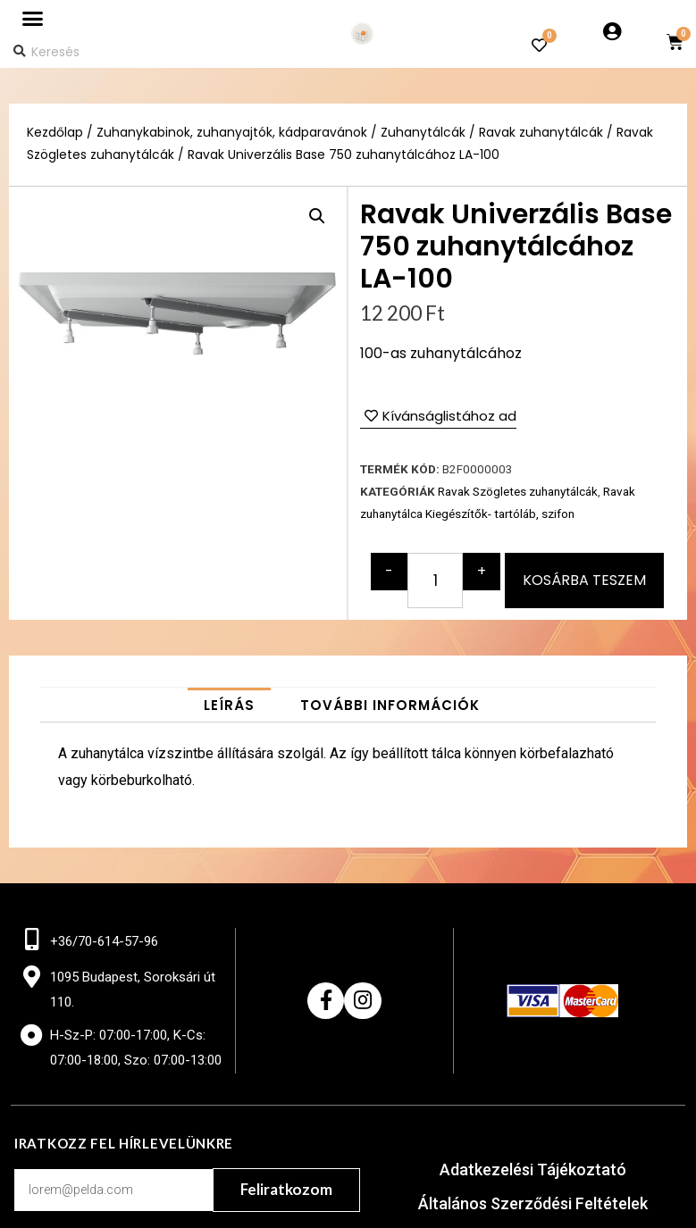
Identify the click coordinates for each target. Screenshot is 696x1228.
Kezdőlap (55, 132)
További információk (390, 705)
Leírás (229, 705)
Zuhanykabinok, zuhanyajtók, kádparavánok (231, 132)
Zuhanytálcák (423, 132)
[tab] (229, 705)
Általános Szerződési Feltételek (533, 1203)
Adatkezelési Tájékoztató (533, 1169)
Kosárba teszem (584, 580)
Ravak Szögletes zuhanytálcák (518, 491)
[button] (32, 19)
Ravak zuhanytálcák (541, 132)
